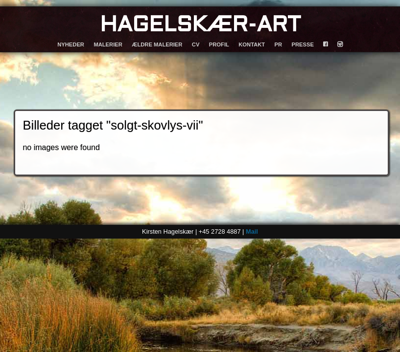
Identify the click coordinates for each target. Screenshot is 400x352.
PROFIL (219, 44)
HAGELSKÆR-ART (200, 26)
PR (278, 44)
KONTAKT (251, 44)
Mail (252, 231)
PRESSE (303, 44)
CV (196, 44)
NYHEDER (70, 44)
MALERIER (108, 44)
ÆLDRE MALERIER (157, 44)
